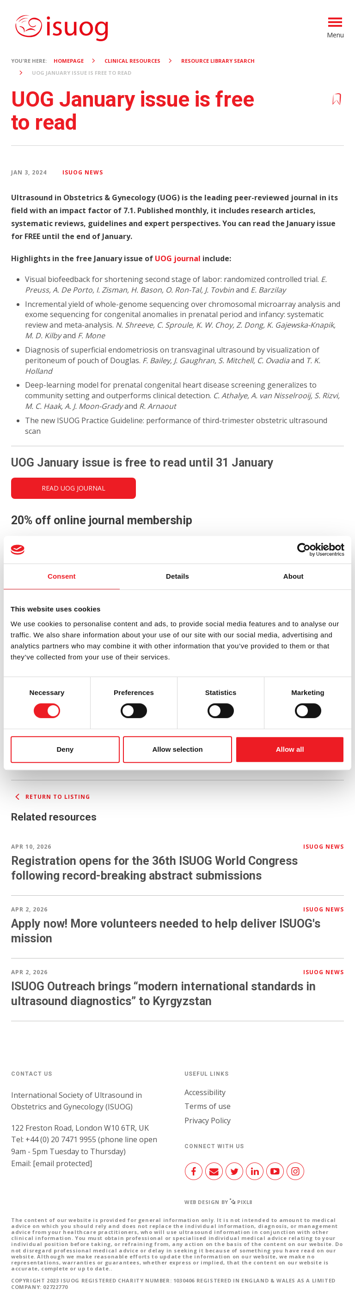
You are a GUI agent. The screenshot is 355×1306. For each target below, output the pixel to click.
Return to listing (50, 797)
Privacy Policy (207, 1120)
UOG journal (178, 258)
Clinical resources (132, 60)
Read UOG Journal (73, 488)
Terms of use (207, 1106)
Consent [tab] (62, 576)
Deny (64, 749)
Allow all (290, 749)
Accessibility (205, 1092)
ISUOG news (82, 172)
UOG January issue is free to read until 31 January (142, 462)
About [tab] (293, 576)
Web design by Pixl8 (218, 1201)
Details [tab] (177, 576)
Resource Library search (218, 60)
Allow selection (177, 749)
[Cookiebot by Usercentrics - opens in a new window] (303, 550)
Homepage (69, 60)
